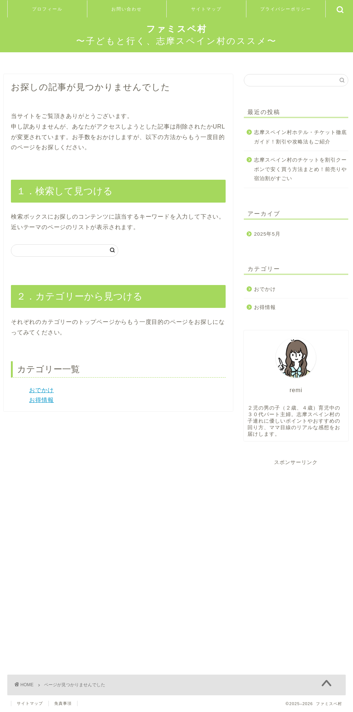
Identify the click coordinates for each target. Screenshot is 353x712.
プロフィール (47, 9)
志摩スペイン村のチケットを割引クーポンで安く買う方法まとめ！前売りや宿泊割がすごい (300, 169)
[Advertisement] (296, 511)
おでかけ (41, 390)
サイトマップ (206, 9)
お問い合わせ (126, 9)
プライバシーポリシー (285, 9)
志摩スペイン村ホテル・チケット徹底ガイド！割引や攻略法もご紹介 (300, 137)
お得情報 (41, 400)
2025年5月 (267, 234)
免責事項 (63, 703)
